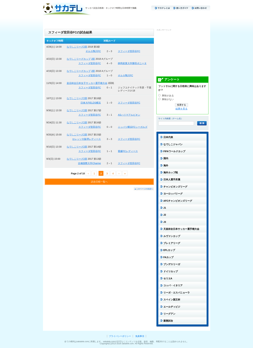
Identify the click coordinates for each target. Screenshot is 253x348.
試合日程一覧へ (99, 181)
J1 (81, 20)
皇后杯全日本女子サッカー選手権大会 (87, 83)
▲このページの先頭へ (143, 189)
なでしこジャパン (67, 20)
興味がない (168, 99)
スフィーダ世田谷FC (129, 51)
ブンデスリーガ (122, 20)
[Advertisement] (182, 53)
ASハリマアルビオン (129, 114)
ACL (101, 20)
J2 (87, 20)
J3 (94, 20)
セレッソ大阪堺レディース (86, 139)
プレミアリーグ (154, 20)
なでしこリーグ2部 (77, 46)
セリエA (138, 20)
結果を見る (181, 108)
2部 (93, 58)
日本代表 (49, 20)
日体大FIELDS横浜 (91, 102)
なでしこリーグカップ (79, 58)
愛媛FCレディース (128, 151)
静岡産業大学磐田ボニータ (132, 63)
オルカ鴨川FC (93, 51)
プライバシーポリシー (120, 336)
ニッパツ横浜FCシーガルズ (132, 127)
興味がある (168, 95)
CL (109, 20)
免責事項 (139, 336)
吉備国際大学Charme (89, 163)
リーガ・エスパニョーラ (178, 20)
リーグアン (200, 20)
